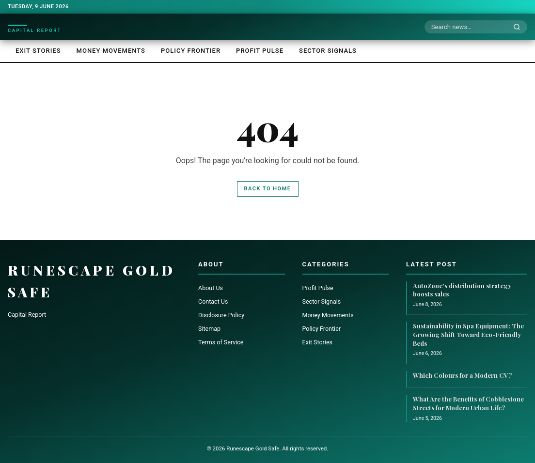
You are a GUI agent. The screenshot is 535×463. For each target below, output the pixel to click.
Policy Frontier (190, 50)
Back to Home (267, 188)
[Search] (519, 27)
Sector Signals (328, 50)
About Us (210, 288)
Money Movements (111, 50)
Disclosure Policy (221, 315)
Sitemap (209, 328)
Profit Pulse (259, 50)
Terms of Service (220, 342)
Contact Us (213, 301)
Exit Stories (38, 50)
